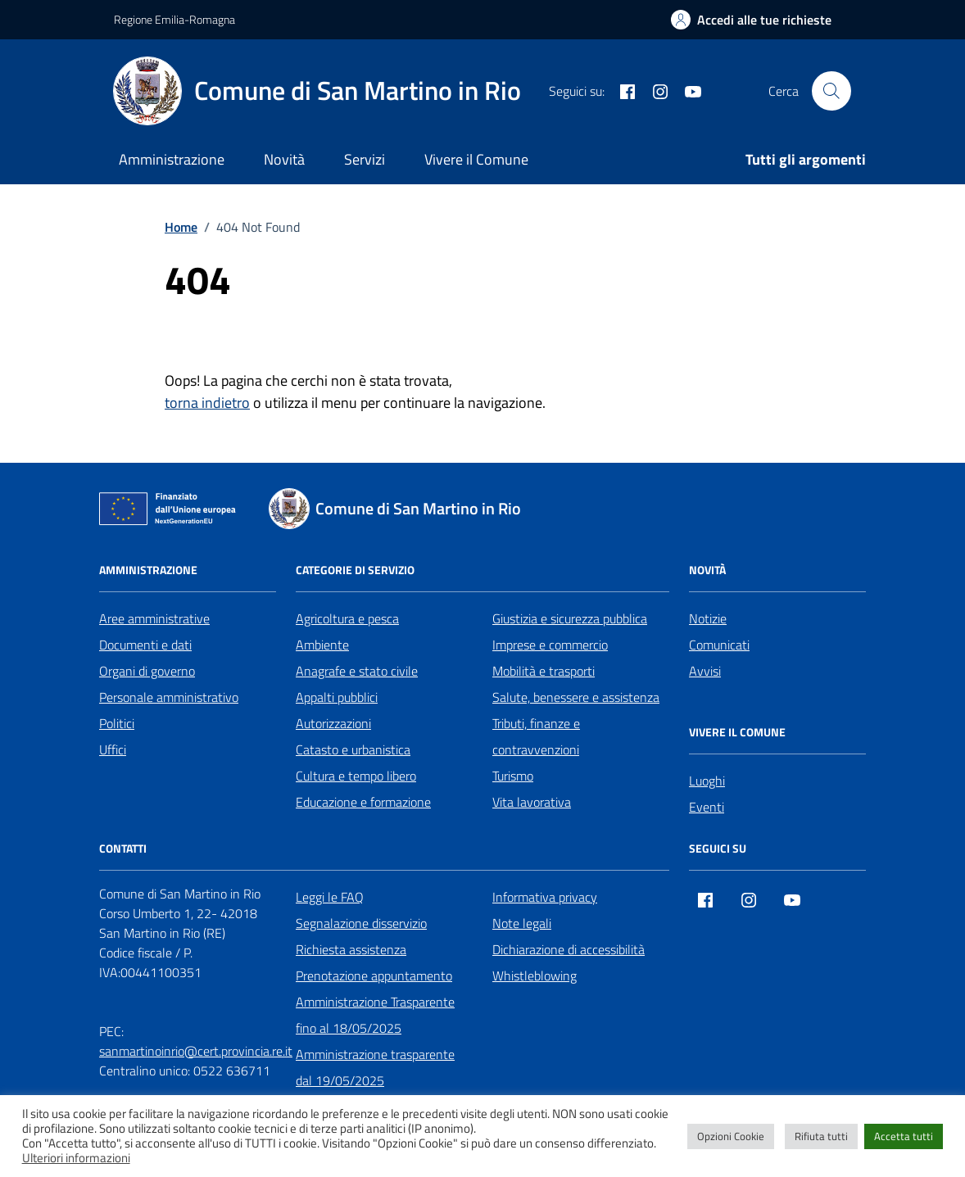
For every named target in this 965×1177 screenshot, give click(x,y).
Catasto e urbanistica (353, 749)
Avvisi (705, 671)
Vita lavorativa (531, 802)
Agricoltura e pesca (347, 618)
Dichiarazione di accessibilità (568, 949)
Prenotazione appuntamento (374, 975)
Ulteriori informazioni (76, 1158)
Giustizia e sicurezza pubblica (569, 618)
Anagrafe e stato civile (357, 671)
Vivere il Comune (476, 159)
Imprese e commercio (550, 644)
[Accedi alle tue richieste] (751, 19)
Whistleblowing (534, 975)
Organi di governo (147, 671)
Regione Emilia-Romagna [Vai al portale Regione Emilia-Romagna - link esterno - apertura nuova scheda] (174, 19)
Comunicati (719, 644)
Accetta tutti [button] (903, 1136)
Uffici (112, 749)
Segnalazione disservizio (361, 923)
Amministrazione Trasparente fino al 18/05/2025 (375, 1015)
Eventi (706, 807)
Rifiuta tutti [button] (821, 1136)
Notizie (708, 618)
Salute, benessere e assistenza (575, 697)
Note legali (521, 923)
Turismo (512, 775)
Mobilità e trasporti (543, 671)
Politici (116, 723)
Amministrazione (171, 159)
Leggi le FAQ (330, 897)
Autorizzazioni (333, 723)
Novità (284, 159)
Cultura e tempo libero (356, 775)
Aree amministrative (154, 618)
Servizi (364, 159)
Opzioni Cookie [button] (730, 1136)
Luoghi (707, 780)
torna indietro (207, 403)
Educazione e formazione (363, 802)
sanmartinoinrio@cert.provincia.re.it (195, 1051)
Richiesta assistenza (351, 949)
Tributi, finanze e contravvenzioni (536, 736)
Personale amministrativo (168, 697)
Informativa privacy (544, 897)
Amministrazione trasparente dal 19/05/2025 (375, 1067)
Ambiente (322, 644)
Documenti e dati (145, 644)
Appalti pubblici (337, 697)
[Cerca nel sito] (831, 91)
